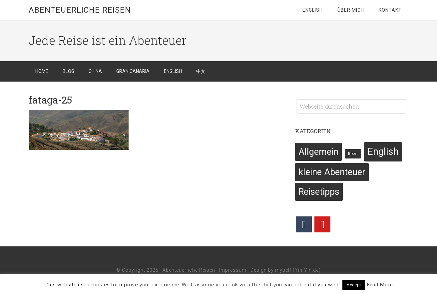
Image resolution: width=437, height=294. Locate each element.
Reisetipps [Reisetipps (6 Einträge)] (318, 191)
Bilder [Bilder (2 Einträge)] (353, 153)
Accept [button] (353, 285)
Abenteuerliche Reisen (80, 10)
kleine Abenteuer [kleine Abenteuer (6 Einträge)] (331, 172)
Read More (379, 284)
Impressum (232, 270)
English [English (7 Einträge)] (383, 151)
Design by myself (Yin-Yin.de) (285, 270)
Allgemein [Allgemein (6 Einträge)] (318, 152)
